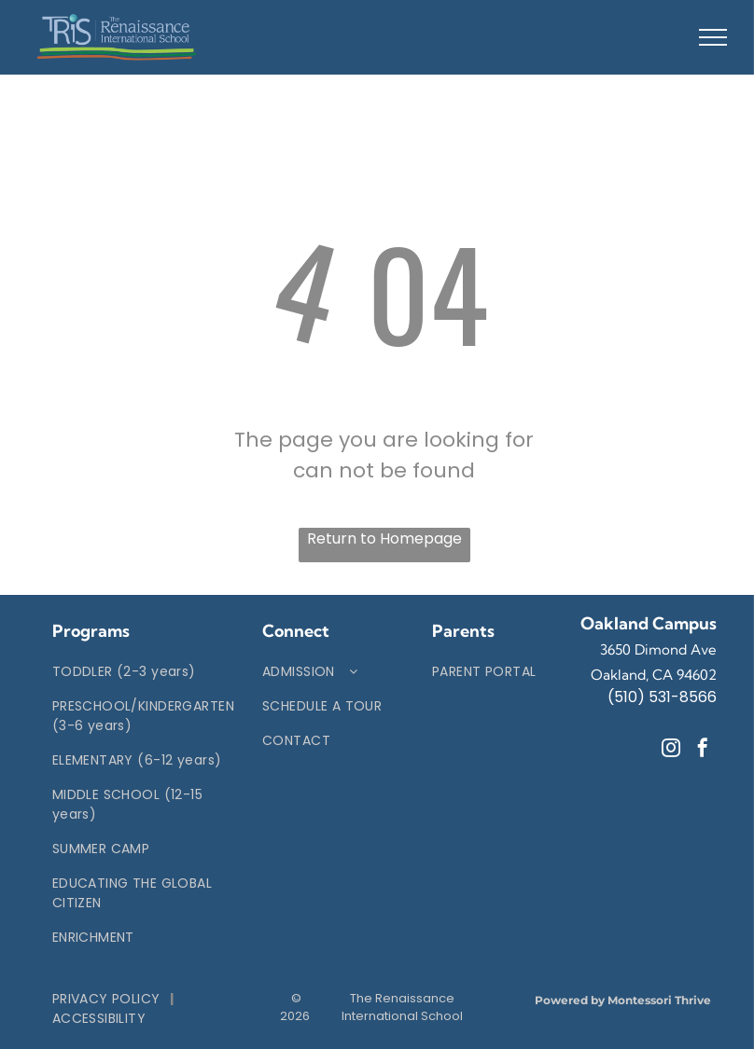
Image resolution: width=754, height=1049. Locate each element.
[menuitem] (143, 672)
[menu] (713, 37)
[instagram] (671, 750)
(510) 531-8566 (662, 697)
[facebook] (703, 750)
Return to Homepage (384, 538)
